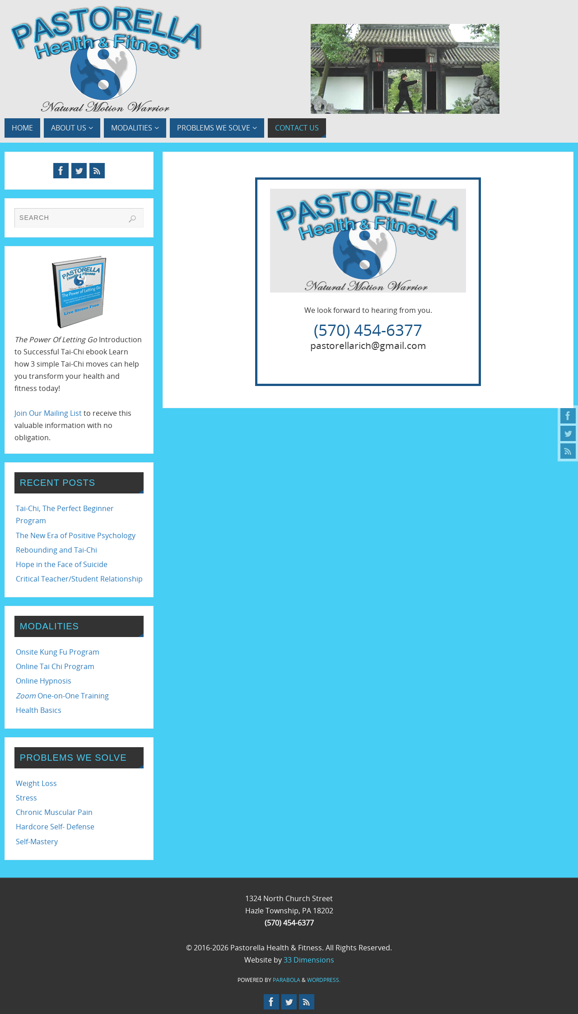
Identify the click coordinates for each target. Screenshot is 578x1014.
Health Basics (38, 710)
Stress (26, 798)
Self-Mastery (37, 842)
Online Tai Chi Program (55, 666)
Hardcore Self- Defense (55, 827)
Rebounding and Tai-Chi (56, 550)
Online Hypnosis (43, 681)
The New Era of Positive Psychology (75, 535)
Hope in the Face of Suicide (61, 564)
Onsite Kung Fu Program (57, 652)
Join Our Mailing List (48, 413)
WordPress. (323, 980)
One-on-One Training (62, 696)
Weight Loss (36, 783)
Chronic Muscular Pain (54, 812)
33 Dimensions (309, 960)
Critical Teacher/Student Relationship (79, 579)
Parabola (286, 980)
